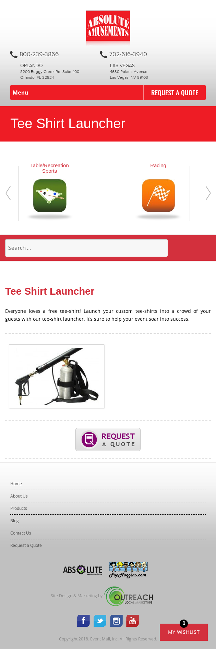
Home (16, 483)
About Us (19, 496)
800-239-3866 (39, 54)
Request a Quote (174, 92)
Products (18, 508)
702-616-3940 (128, 54)
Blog (14, 520)
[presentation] (8, 193)
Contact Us (20, 533)
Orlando (31, 66)
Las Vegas (122, 66)
